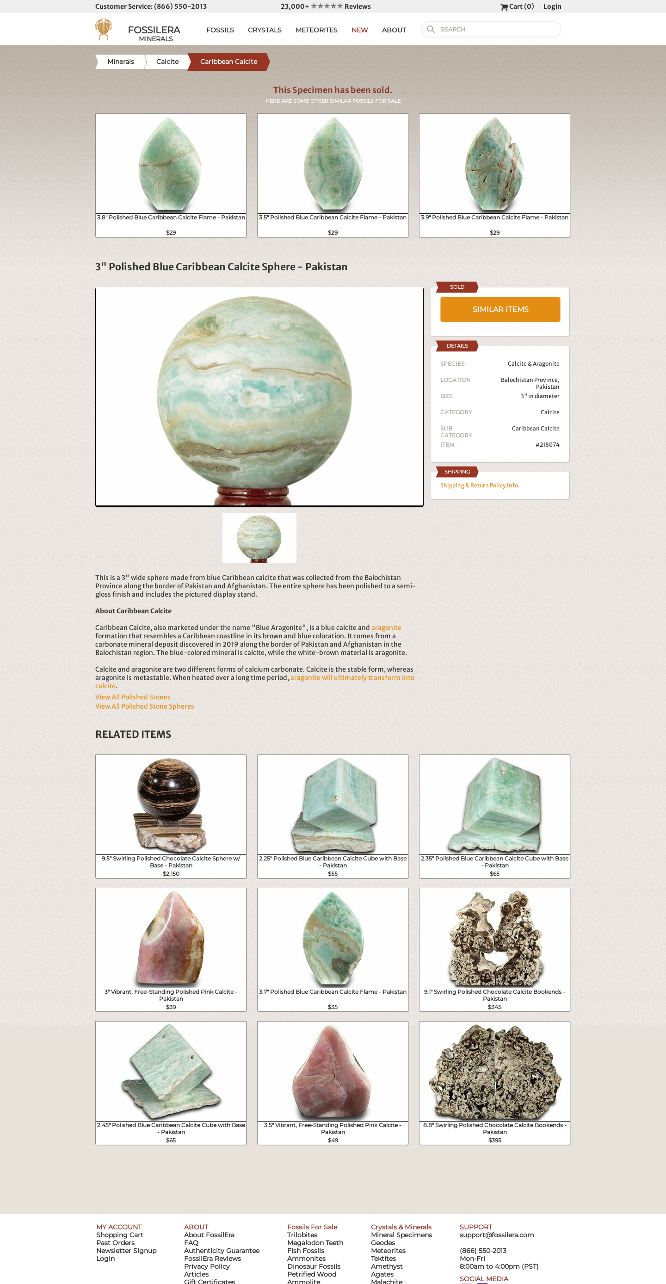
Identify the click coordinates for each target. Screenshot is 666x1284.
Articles (196, 1274)
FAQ (191, 1243)
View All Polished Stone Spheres (144, 706)
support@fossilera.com (497, 1235)
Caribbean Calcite (536, 428)
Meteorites (388, 1251)
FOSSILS (220, 30)
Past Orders (115, 1243)
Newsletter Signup (126, 1251)
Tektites (383, 1258)
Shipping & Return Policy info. (480, 485)
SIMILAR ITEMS (501, 309)
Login (552, 6)
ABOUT (394, 30)
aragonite (386, 627)
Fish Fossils (305, 1251)
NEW (360, 30)
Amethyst (387, 1266)
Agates (382, 1274)
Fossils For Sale (312, 1227)
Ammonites (306, 1258)
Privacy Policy (207, 1266)
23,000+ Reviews (326, 6)
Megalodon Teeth (315, 1243)
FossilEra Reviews (212, 1258)
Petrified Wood (311, 1274)
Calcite (550, 412)
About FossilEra (209, 1235)
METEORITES (317, 30)
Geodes (383, 1243)
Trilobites (302, 1235)
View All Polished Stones (133, 697)
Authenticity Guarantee (221, 1251)
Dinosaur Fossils (313, 1266)
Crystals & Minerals (401, 1227)
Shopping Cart (119, 1235)
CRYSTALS (265, 30)
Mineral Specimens (401, 1235)
